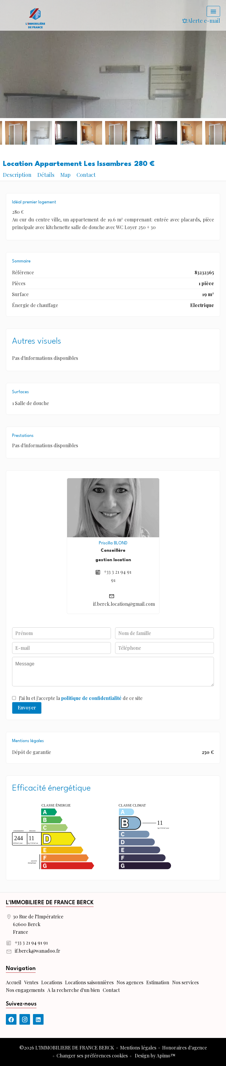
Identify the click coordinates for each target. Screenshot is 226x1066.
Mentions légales (138, 1047)
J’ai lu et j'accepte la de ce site (80, 698)
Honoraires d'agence (184, 1047)
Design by (154, 1055)
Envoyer (27, 707)
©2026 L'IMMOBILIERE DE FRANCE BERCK (66, 1047)
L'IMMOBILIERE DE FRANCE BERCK (50, 902)
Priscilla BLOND (113, 543)
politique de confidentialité (91, 698)
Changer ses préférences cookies (92, 1055)
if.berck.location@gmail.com (124, 604)
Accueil (35, 18)
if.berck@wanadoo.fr (37, 951)
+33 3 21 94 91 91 (31, 942)
